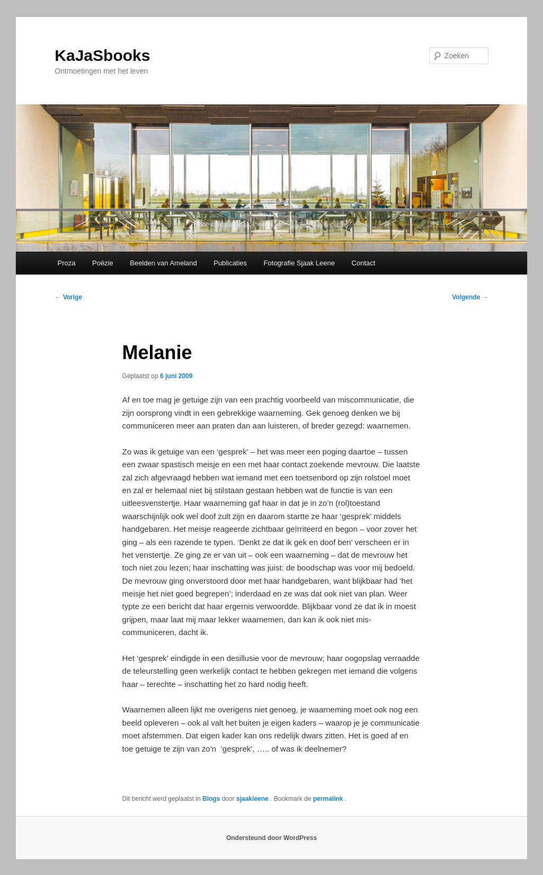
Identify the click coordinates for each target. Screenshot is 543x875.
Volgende (470, 297)
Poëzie (102, 263)
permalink (329, 798)
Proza (67, 263)
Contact (364, 263)
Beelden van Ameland (163, 263)
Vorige (68, 297)
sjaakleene (253, 798)
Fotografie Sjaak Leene (299, 263)
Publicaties (230, 263)
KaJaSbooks (102, 55)
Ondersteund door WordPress (271, 838)
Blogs (211, 798)
